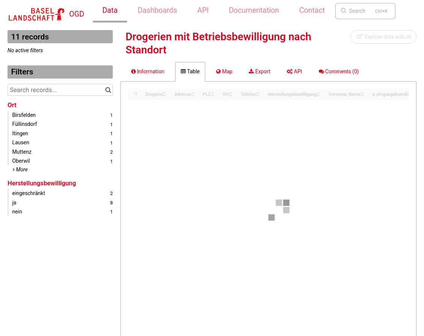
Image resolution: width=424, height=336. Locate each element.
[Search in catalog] (108, 90)
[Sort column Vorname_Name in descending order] (362, 95)
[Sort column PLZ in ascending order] (213, 92)
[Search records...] (60, 90)
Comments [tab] (339, 71)
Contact (312, 10)
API (203, 10)
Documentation (254, 10)
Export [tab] (259, 71)
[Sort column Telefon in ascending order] (258, 92)
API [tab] (294, 71)
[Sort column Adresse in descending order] (193, 95)
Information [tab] (147, 71)
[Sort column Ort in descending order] (231, 95)
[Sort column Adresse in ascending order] (193, 92)
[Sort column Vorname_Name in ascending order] (362, 92)
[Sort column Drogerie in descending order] (164, 95)
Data (110, 10)
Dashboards (157, 10)
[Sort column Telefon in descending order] (258, 95)
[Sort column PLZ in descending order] (213, 95)
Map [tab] (224, 71)
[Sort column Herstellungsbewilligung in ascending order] (318, 92)
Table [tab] (190, 71)
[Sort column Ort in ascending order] (231, 92)
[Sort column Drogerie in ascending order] (164, 92)
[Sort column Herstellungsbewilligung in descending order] (318, 95)
